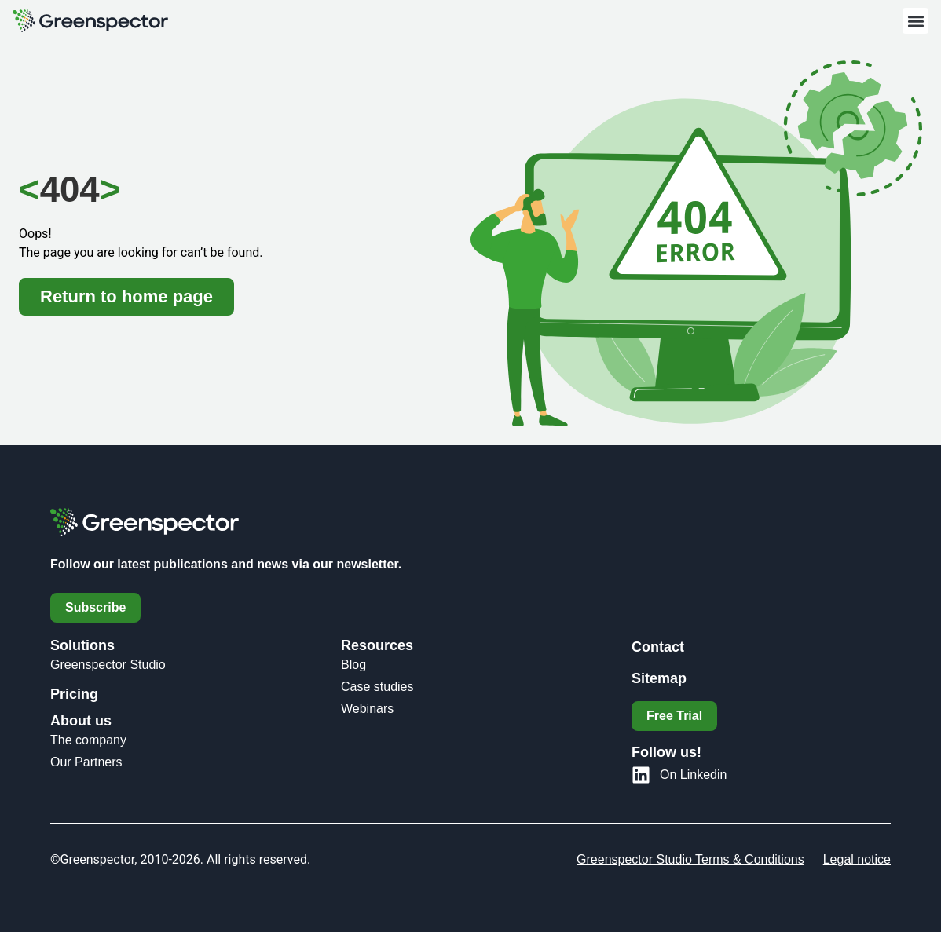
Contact (658, 647)
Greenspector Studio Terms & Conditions (690, 859)
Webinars (367, 708)
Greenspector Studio (108, 664)
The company (88, 740)
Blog (353, 664)
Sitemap (659, 678)
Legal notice (857, 859)
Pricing (74, 694)
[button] (915, 21)
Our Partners (86, 762)
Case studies (377, 686)
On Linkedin (693, 774)
